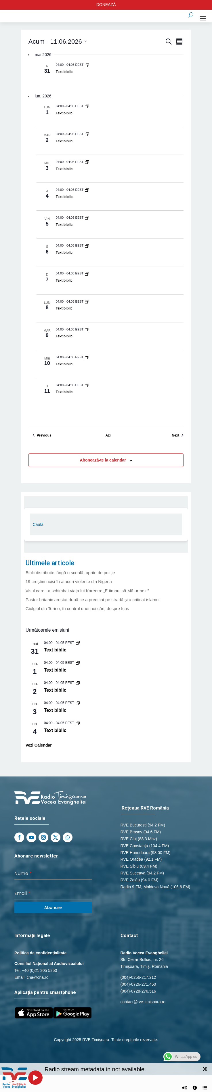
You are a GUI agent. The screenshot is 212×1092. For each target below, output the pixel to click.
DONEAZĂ (106, 4)
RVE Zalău (130, 880)
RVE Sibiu (130, 866)
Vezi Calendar (39, 745)
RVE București (134, 825)
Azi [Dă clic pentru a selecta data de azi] (107, 435)
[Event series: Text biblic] (87, 64)
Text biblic (64, 72)
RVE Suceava (133, 873)
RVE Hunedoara (135, 852)
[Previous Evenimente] (42, 435)
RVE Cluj (129, 839)
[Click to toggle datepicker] (57, 41)
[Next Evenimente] (178, 435)
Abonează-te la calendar (103, 460)
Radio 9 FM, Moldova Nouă (145, 887)
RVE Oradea (132, 859)
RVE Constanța (134, 845)
